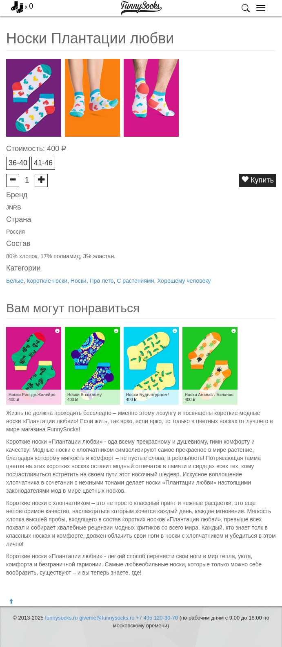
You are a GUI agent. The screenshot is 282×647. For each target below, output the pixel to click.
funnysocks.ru (61, 618)
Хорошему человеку (184, 280)
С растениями (135, 280)
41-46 (43, 163)
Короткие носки (47, 280)
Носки (79, 280)
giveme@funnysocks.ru (106, 618)
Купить (257, 180)
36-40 (18, 163)
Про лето (101, 280)
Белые (15, 280)
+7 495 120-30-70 (157, 618)
